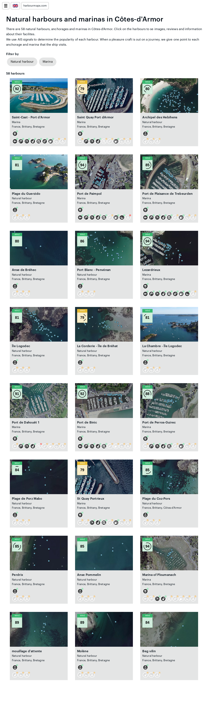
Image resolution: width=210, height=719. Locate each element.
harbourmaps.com (35, 6)
